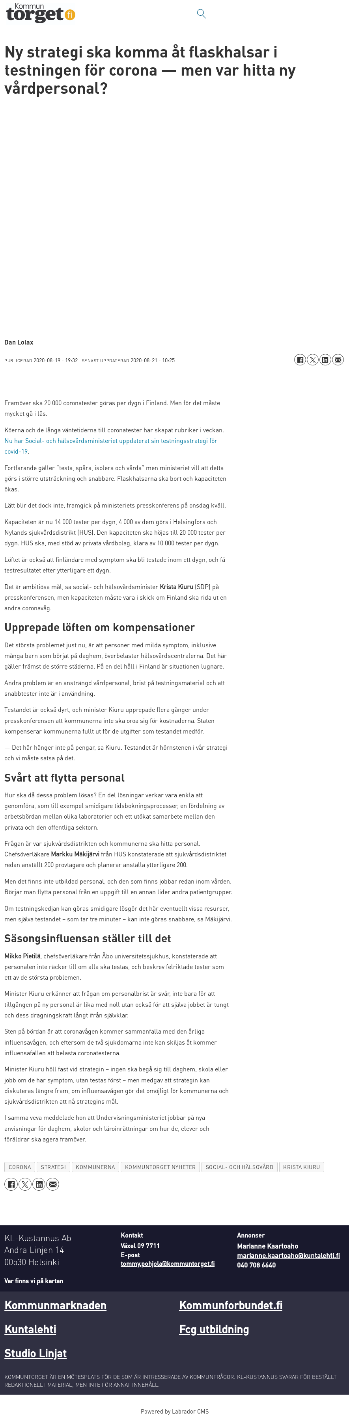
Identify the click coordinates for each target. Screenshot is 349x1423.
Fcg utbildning (214, 1329)
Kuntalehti (30, 1329)
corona (20, 1167)
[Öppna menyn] (335, 13)
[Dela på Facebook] (300, 360)
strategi (53, 1167)
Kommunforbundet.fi (230, 1305)
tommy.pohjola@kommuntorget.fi (168, 1263)
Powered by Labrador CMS (175, 1411)
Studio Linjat (35, 1353)
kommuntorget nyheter (160, 1167)
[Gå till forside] (40, 14)
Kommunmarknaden (55, 1305)
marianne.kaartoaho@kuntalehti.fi (288, 1255)
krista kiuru (301, 1167)
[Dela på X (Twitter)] (313, 360)
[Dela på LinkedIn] (325, 360)
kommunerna (95, 1167)
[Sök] (201, 14)
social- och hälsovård (239, 1167)
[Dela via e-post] (338, 360)
